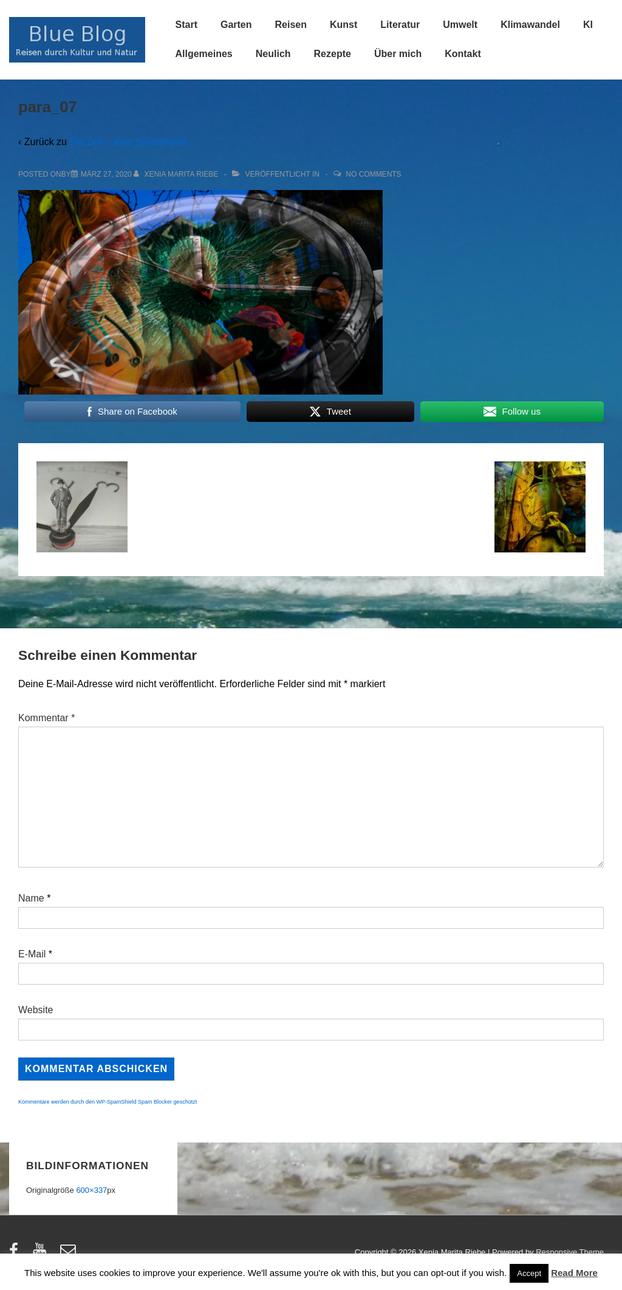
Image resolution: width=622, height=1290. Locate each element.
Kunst (343, 24)
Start (186, 24)
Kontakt (463, 54)
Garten (236, 24)
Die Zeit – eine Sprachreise (127, 142)
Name (31, 898)
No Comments (373, 174)
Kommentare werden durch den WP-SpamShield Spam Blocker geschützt (107, 1102)
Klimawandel (530, 24)
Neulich (273, 54)
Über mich (398, 54)
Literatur (400, 24)
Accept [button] (529, 1273)
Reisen (291, 24)
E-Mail (32, 954)
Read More (574, 1273)
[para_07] (106, 174)
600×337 (91, 1190)
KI (588, 24)
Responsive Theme (570, 1252)
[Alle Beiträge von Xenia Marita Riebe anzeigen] (177, 174)
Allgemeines (204, 54)
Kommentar (46, 718)
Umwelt (460, 24)
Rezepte (332, 54)
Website (35, 1010)
